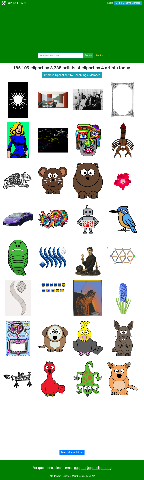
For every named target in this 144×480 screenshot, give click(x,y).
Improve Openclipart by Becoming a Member (72, 75)
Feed (88, 476)
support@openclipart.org (93, 468)
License (67, 476)
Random (100, 55)
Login (110, 3)
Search (88, 55)
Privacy (57, 476)
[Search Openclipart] (60, 55)
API (93, 476)
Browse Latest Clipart (72, 452)
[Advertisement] (72, 29)
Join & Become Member (128, 3)
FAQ (51, 476)
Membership (78, 476)
